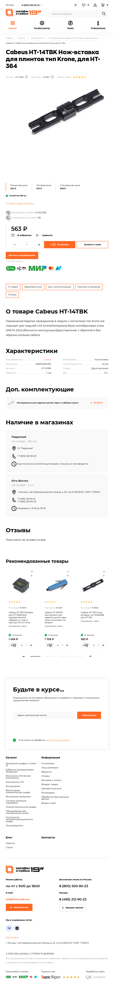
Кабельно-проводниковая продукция (19, 770)
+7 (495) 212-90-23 (26, 499)
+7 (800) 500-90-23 (26, 456)
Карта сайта (12, 937)
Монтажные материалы (18, 796)
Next (90, 656)
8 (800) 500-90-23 (31, 5)
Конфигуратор (42, 25)
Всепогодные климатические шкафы (18, 791)
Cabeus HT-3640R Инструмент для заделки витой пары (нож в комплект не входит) (56, 617)
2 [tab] (50, 656)
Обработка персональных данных (55, 798)
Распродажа (48, 792)
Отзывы (12, 294)
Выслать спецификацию (22, 255)
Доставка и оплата (51, 780)
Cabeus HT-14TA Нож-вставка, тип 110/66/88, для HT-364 (92, 615)
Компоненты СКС (15, 782)
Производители (14, 825)
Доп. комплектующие (59, 287)
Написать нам (19, 907)
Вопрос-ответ (48, 803)
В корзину (60, 244)
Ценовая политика (51, 788)
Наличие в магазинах (88, 287)
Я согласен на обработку (41, 740)
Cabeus (47, 359)
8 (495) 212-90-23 (72, 899)
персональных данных (57, 740)
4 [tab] (79, 656)
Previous (23, 656)
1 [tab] (35, 656)
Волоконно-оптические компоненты (18, 777)
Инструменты (13, 786)
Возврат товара (49, 784)
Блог (9, 837)
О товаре (13, 287)
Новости (10, 843)
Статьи (9, 847)
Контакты (48, 837)
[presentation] (35, 728)
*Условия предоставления (20, 203)
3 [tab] (64, 656)
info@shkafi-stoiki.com (18, 899)
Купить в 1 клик (92, 244)
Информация (50, 757)
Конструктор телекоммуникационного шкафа (19, 819)
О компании (47, 763)
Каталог (13, 25)
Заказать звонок (72, 907)
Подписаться (89, 715)
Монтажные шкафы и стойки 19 (21, 764)
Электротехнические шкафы (21, 807)
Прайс (70, 25)
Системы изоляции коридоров (16, 802)
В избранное (21, 235)
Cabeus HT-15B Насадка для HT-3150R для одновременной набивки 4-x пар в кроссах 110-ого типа (21, 617)
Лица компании (49, 767)
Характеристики (33, 287)
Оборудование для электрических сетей (17, 812)
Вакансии (46, 772)
